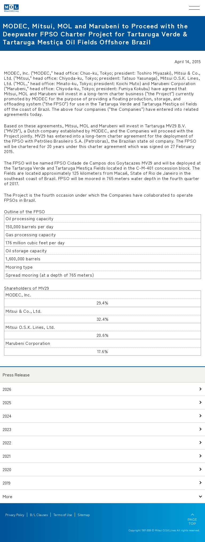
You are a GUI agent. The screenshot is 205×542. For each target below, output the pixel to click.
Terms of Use (62, 515)
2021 (7, 456)
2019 (6, 482)
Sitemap (84, 515)
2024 (7, 416)
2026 (7, 389)
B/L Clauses (39, 515)
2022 (7, 442)
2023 (7, 429)
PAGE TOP (192, 521)
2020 (7, 469)
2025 (7, 402)
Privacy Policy (14, 515)
